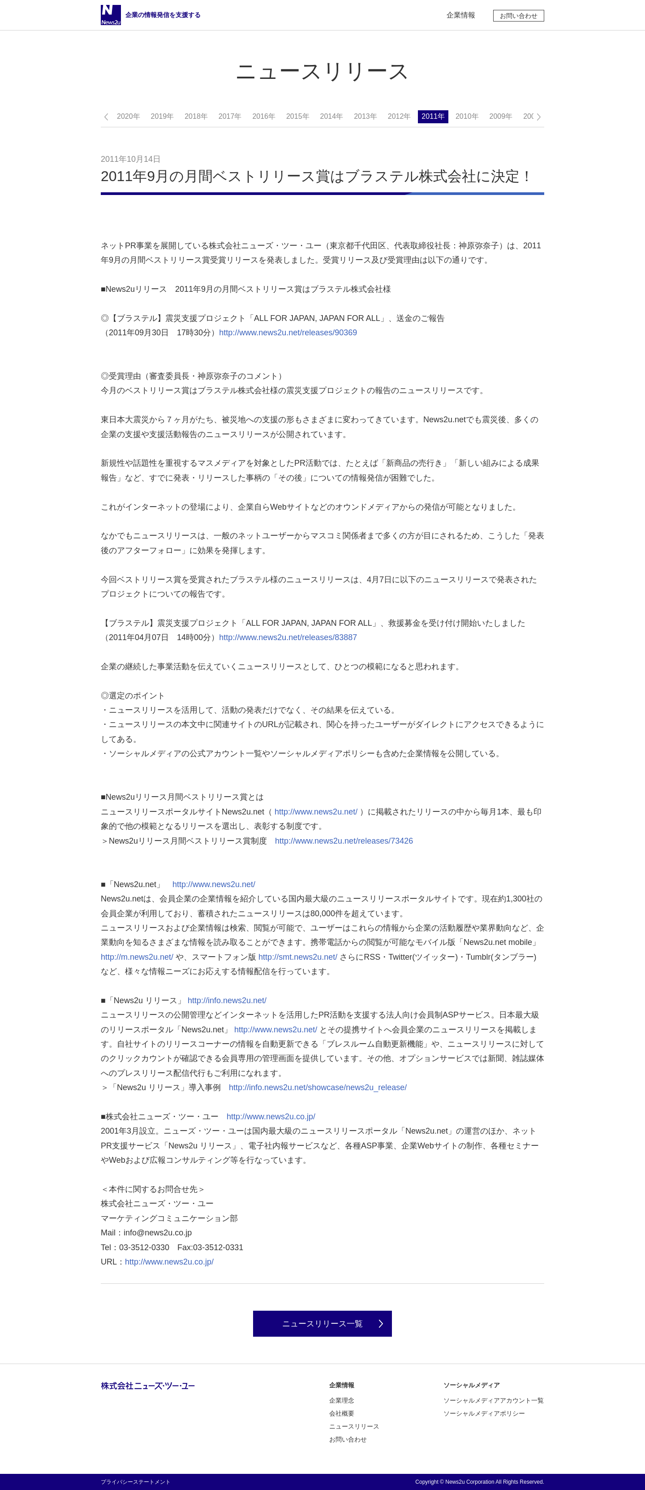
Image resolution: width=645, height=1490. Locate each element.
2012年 (399, 116)
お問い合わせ (519, 15)
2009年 (501, 116)
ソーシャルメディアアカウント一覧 (493, 1400)
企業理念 (341, 1400)
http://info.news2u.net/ (227, 1000)
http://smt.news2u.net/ (297, 957)
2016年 (263, 116)
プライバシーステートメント (136, 1482)
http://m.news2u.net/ (137, 957)
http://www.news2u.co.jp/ (271, 1116)
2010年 (467, 116)
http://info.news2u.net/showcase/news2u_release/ (318, 1087)
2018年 (196, 116)
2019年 (162, 116)
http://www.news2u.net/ (316, 811)
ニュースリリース (354, 1426)
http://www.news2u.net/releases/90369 (288, 332)
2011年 (433, 116)
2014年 (332, 116)
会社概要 (341, 1413)
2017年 (230, 116)
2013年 (365, 116)
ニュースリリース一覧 (322, 1323)
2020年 (128, 116)
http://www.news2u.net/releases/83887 (288, 637)
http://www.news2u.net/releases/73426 (344, 840)
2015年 (298, 116)
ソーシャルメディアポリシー (484, 1413)
